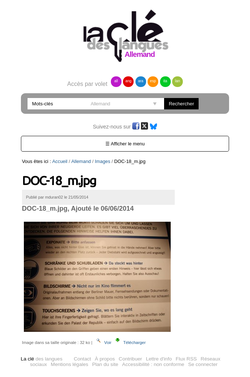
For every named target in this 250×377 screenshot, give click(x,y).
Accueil (59, 161)
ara (140, 81)
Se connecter (202, 364)
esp (153, 81)
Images (102, 161)
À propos (105, 359)
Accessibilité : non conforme (153, 364)
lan (177, 81)
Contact (82, 359)
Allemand (81, 161)
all (116, 81)
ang (128, 81)
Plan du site (105, 364)
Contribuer (130, 359)
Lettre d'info (159, 359)
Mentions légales (69, 364)
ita (165, 81)
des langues (41, 359)
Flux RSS (186, 359)
